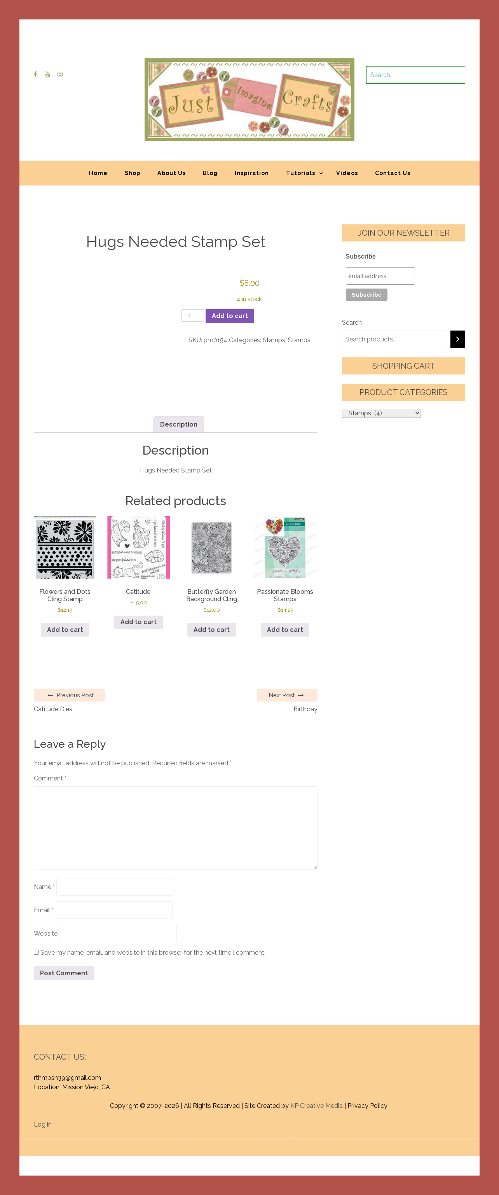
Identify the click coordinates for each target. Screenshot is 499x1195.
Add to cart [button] (65, 629)
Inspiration (252, 173)
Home (98, 173)
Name (44, 887)
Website (46, 933)
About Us (171, 173)
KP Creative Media (316, 1105)
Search (352, 322)
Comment (50, 778)
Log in (43, 1124)
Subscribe (361, 256)
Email (43, 910)
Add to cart (230, 316)
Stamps (274, 340)
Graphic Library (330, 1143)
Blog (210, 173)
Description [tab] (178, 424)
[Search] (457, 339)
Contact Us (392, 173)
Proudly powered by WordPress (192, 1143)
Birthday (305, 709)
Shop (132, 173)
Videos (347, 173)
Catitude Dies (53, 709)
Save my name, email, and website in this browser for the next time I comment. (152, 952)
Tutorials (300, 173)
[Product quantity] (192, 315)
